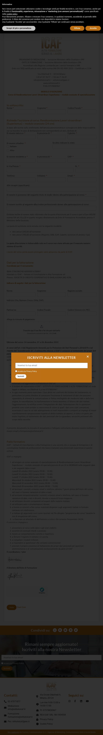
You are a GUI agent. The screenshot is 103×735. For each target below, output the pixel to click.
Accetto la (20, 371)
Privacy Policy (31, 371)
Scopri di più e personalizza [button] (18, 28)
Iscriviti (21, 376)
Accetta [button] (93, 28)
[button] (87, 356)
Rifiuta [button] (77, 28)
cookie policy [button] (12, 14)
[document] (51, 367)
